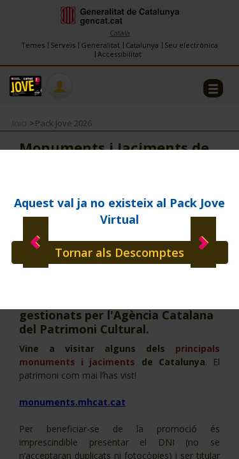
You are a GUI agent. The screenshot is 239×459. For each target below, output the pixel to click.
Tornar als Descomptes (119, 252)
